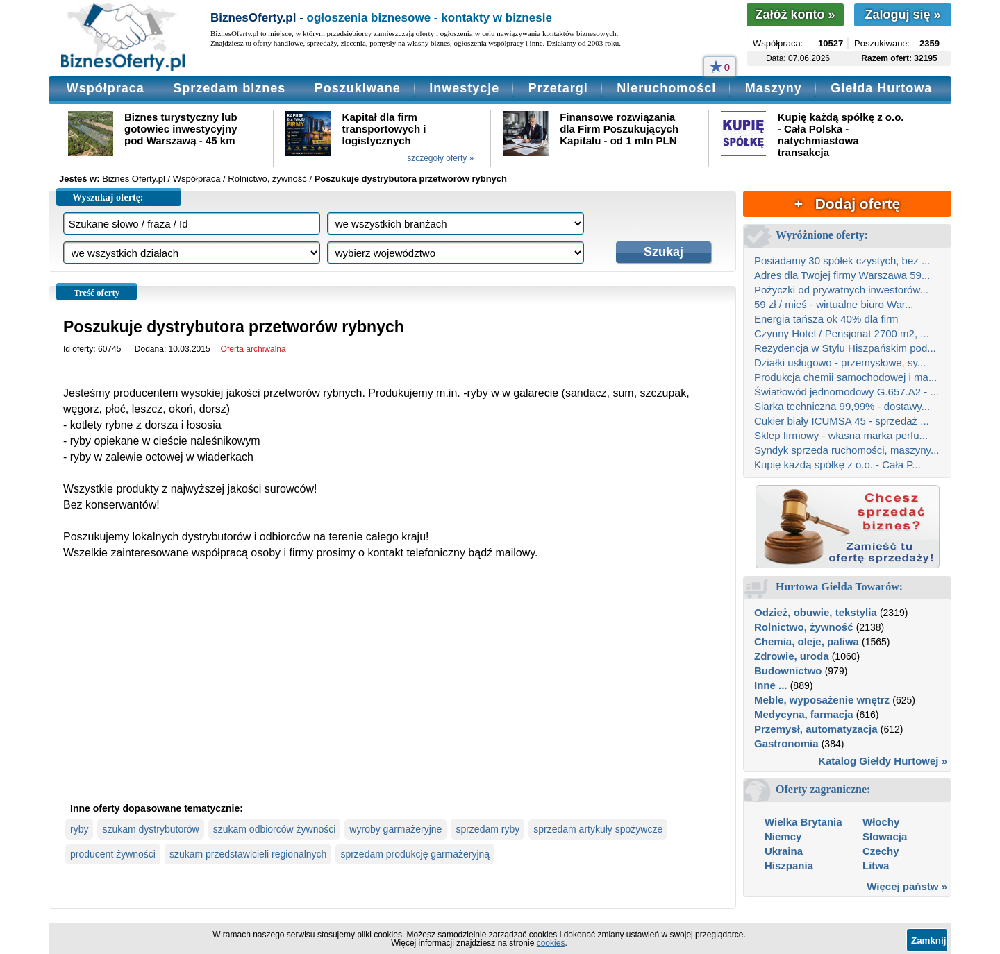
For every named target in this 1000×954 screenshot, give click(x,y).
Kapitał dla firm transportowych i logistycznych (384, 128)
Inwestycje (464, 88)
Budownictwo (788, 670)
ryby (79, 829)
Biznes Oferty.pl (133, 178)
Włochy (880, 822)
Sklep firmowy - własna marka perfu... (841, 435)
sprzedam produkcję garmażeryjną (415, 854)
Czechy (880, 851)
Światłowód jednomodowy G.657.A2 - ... (846, 392)
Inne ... (771, 685)
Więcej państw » (907, 886)
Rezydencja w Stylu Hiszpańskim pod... (845, 348)
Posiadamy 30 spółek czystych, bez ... (842, 260)
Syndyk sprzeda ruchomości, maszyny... (846, 450)
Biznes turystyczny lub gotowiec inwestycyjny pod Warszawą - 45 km (181, 128)
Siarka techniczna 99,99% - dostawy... (842, 406)
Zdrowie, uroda (791, 656)
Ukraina (784, 851)
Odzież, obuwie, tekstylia (815, 612)
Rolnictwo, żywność (803, 627)
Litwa (875, 865)
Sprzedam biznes (229, 88)
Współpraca (105, 88)
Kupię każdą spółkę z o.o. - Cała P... (837, 464)
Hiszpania (789, 865)
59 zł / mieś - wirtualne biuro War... (834, 304)
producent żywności (113, 854)
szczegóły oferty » (440, 158)
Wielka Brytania (803, 822)
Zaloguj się (902, 15)
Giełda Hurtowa (881, 88)
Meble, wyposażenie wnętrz (822, 700)
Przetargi (558, 88)
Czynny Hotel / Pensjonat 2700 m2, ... (841, 333)
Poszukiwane (358, 88)
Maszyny (773, 88)
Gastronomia (786, 743)
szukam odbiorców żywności (274, 829)
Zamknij (928, 940)
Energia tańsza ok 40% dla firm (826, 319)
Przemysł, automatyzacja (816, 729)
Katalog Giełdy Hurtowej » (882, 761)
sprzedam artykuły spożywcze (597, 829)
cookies (551, 943)
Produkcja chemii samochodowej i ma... (845, 377)
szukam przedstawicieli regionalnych (247, 854)
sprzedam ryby (487, 829)
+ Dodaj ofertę (847, 204)
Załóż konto (795, 15)
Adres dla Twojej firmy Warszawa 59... (842, 275)
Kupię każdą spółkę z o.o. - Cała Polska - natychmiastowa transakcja (841, 134)
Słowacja (884, 836)
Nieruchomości (666, 88)
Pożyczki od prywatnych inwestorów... (841, 290)
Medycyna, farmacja (803, 714)
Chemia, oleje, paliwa (806, 641)
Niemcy (783, 836)
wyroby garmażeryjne (395, 829)
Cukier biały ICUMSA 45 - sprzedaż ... (841, 421)
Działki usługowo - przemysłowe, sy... (840, 362)
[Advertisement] (392, 692)
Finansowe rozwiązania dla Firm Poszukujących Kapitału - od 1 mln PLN (619, 128)
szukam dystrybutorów (150, 829)
